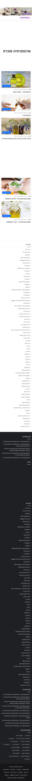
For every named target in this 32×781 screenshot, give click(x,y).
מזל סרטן (27, 357)
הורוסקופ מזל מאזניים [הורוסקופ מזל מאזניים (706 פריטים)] (15, 747)
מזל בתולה (27, 343)
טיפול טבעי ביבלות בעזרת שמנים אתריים (16, 139)
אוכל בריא (27, 249)
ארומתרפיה (27, 115)
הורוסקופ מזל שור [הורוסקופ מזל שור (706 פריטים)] (16, 753)
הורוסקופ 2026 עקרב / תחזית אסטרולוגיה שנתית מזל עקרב (16, 720)
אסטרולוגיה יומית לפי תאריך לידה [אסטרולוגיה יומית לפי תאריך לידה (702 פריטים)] (23, 738)
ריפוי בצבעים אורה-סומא (24, 416)
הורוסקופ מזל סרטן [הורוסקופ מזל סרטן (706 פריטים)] (26, 750)
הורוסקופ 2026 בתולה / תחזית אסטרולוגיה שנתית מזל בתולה (15, 713)
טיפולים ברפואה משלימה (24, 308)
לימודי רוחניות (26, 332)
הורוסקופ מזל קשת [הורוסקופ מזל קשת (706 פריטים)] (26, 753)
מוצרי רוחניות (26, 338)
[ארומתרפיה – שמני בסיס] (16, 79)
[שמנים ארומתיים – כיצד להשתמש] (16, 209)
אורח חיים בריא (26, 252)
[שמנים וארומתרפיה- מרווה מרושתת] (16, 186)
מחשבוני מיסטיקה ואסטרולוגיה (22, 373)
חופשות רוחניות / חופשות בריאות (22, 306)
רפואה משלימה (26, 418)
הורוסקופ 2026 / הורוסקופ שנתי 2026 (21, 290)
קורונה (28, 399)
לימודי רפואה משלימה (24, 335)
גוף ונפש (28, 273)
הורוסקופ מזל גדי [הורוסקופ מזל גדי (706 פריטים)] (15, 744)
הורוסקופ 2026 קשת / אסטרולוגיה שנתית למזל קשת (17, 723)
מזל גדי (28, 346)
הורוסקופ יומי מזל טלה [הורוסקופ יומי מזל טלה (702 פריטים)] (25, 741)
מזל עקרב (27, 359)
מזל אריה (27, 340)
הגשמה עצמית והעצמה (24, 281)
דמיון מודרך (27, 279)
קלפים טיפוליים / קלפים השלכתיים (21, 407)
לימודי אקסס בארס (25, 324)
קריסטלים (27, 410)
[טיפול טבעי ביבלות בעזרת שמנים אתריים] (16, 126)
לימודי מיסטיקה (26, 327)
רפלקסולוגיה (27, 424)
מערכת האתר (26, 89)
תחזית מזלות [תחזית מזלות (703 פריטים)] (27, 759)
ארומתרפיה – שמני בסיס (22, 92)
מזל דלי (28, 349)
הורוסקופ (27, 287)
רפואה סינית (27, 421)
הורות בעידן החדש (25, 298)
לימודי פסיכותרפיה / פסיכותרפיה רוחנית (20, 330)
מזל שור (28, 365)
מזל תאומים (27, 367)
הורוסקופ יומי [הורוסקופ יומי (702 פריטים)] (11, 738)
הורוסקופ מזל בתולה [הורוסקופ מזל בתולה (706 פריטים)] (26, 744)
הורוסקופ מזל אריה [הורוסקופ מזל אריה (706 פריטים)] (14, 741)
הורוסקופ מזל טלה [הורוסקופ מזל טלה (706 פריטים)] (26, 747)
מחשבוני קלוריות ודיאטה (24, 375)
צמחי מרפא (27, 391)
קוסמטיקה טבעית (25, 397)
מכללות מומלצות (26, 381)
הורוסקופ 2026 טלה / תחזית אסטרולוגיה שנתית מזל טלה (16, 441)
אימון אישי (27, 255)
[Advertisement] (16, 158)
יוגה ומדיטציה (26, 311)
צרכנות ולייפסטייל (25, 394)
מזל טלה (28, 351)
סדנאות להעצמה (26, 383)
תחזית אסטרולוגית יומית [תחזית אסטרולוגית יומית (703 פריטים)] (14, 756)
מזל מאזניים (27, 354)
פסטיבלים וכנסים (26, 386)
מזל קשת (27, 362)
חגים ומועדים (27, 303)
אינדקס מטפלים (23, 775)
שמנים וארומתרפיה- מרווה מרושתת (18, 199)
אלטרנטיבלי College (25, 260)
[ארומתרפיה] (16, 102)
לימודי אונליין (27, 322)
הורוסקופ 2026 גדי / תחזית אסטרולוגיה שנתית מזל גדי (17, 726)
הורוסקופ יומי (26, 292)
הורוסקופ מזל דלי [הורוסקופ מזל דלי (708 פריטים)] (6, 744)
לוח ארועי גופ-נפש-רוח (24, 316)
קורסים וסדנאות (26, 402)
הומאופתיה (27, 284)
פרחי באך (27, 389)
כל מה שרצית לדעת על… (24, 314)
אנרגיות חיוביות (26, 263)
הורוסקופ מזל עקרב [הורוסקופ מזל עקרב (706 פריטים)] (16, 750)
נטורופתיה (19, 769)
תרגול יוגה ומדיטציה (25, 426)
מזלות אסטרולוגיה (25, 370)
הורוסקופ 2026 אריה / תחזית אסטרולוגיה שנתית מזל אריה (16, 457)
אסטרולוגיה (27, 265)
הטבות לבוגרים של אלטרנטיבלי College (20, 300)
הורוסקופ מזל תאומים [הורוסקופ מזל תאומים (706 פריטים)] (25, 756)
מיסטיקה (28, 378)
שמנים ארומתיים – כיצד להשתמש (19, 222)
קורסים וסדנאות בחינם (24, 405)
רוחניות (28, 413)
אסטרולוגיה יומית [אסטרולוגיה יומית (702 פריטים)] (19, 735)
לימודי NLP (27, 319)
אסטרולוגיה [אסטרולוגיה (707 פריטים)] (27, 735)
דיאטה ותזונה (26, 276)
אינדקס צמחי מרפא (25, 257)
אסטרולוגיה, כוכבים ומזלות (23, 268)
